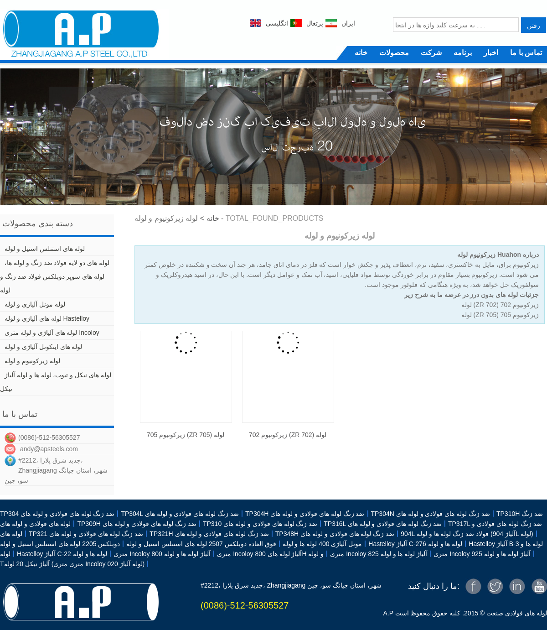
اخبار (491, 53)
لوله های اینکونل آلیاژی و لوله (43, 346)
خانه (361, 53)
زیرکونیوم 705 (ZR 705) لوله (185, 434)
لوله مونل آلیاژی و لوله (35, 304)
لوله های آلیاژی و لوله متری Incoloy (52, 332)
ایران (348, 23)
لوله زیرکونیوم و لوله (32, 360)
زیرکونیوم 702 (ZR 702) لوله (287, 434)
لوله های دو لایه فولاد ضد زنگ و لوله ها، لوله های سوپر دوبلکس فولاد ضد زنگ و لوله (54, 276)
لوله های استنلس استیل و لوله (45, 248)
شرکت (431, 53)
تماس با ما (526, 53)
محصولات (394, 53)
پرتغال (314, 23)
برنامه (463, 53)
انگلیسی (277, 23)
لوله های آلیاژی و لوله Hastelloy (47, 318)
